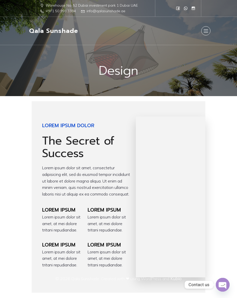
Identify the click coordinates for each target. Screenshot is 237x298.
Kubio (176, 278)
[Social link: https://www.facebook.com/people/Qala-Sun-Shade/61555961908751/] (178, 8)
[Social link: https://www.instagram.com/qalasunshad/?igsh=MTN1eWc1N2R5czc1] (193, 8)
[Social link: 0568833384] (185, 8)
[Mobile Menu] (205, 30)
